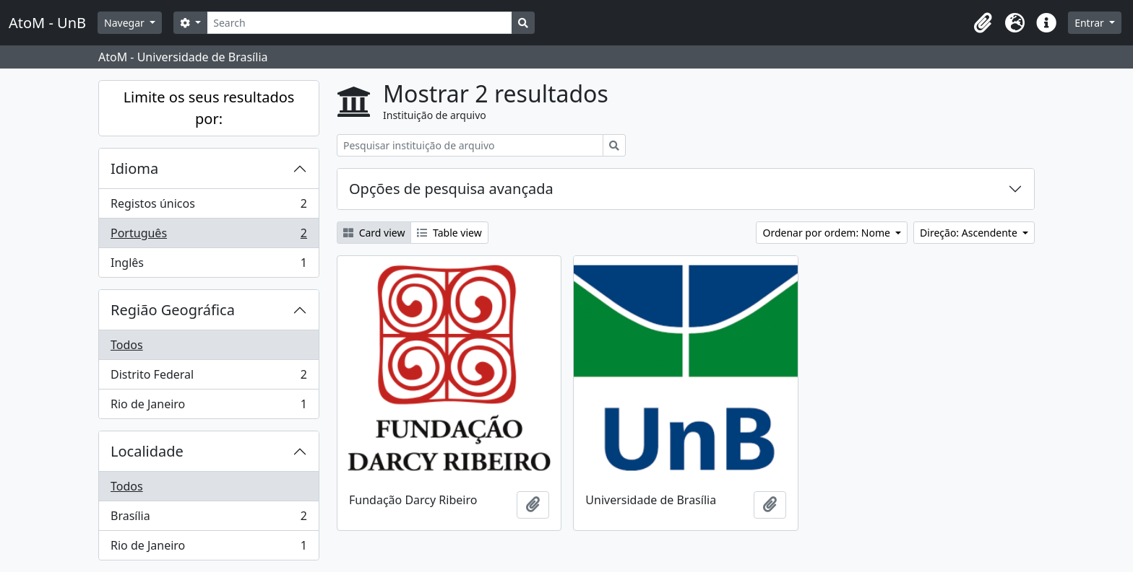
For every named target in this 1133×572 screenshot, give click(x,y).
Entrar (1090, 23)
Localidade (147, 451)
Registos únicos (208, 207)
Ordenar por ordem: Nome (827, 232)
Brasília (208, 519)
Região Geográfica (173, 310)
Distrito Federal (208, 378)
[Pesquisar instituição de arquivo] (470, 145)
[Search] (359, 23)
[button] (983, 23)
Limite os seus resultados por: (209, 107)
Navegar (125, 23)
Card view (374, 232)
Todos (127, 345)
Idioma (134, 168)
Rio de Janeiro (208, 406)
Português (208, 236)
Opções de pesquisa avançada (451, 188)
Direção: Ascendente (970, 232)
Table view (449, 232)
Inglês (208, 265)
